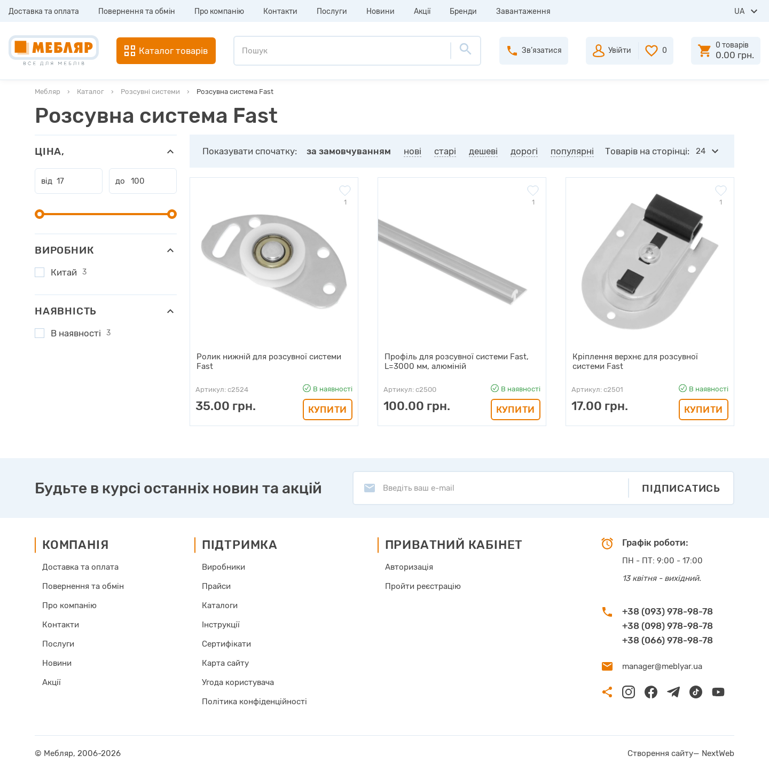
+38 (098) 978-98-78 (667, 625)
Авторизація (409, 567)
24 (700, 151)
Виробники (223, 567)
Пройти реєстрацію (423, 586)
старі (445, 151)
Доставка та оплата (44, 11)
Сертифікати (226, 644)
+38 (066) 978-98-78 (667, 639)
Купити (327, 409)
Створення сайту (661, 753)
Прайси (216, 586)
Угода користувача (238, 682)
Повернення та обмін (136, 11)
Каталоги (220, 605)
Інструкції (221, 625)
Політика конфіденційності (254, 701)
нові (412, 151)
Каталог (90, 92)
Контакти (280, 11)
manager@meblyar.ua (662, 666)
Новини (380, 11)
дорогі (524, 151)
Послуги (332, 11)
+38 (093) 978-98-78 (667, 610)
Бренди (463, 11)
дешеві (483, 151)
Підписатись (681, 488)
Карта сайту (225, 663)
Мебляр (47, 92)
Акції (422, 11)
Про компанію (219, 11)
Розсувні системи (150, 92)
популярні (572, 151)
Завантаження (523, 11)
